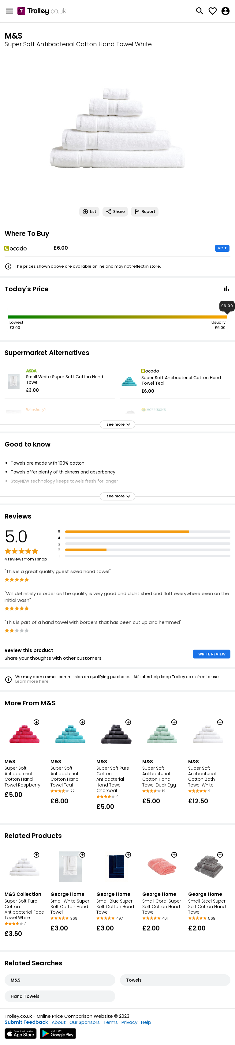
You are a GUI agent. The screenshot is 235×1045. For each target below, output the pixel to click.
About (59, 1022)
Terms (110, 1022)
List (89, 212)
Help (146, 1022)
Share (115, 212)
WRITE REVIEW (212, 654)
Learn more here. (32, 681)
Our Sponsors (84, 1022)
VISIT (222, 248)
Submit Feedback (26, 1022)
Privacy (129, 1022)
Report (144, 212)
